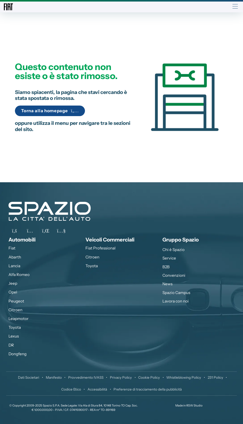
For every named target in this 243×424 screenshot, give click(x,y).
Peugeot (16, 301)
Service (169, 258)
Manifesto (54, 377)
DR (11, 345)
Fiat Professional (100, 248)
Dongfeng (17, 353)
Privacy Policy (121, 377)
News (167, 283)
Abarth (14, 257)
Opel (12, 292)
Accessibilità (97, 389)
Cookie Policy (149, 377)
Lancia (14, 265)
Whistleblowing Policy (183, 377)
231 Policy (215, 377)
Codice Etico (71, 389)
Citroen (15, 309)
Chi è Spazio (173, 249)
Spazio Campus (176, 292)
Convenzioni (173, 275)
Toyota (14, 327)
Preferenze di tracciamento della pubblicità (148, 389)
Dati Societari (28, 377)
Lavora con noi (175, 301)
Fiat (11, 248)
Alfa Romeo (19, 274)
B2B (166, 266)
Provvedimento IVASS (85, 377)
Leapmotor (18, 318)
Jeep (12, 283)
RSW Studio (194, 405)
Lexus (13, 336)
